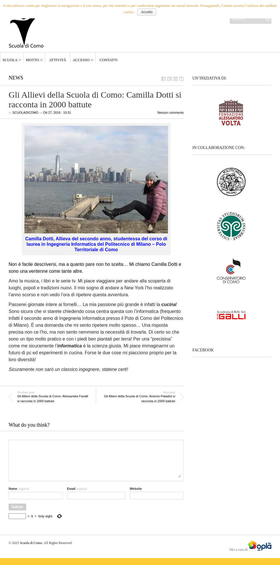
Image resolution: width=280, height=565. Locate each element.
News (16, 78)
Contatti (109, 60)
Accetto (146, 12)
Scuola (10, 60)
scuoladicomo (25, 112)
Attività (57, 60)
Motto (32, 60)
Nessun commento (170, 112)
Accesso (81, 60)
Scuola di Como (31, 543)
